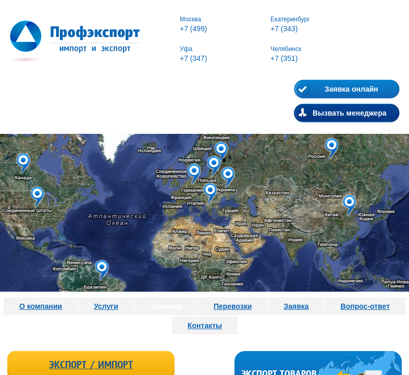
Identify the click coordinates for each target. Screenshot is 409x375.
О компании (40, 306)
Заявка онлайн (351, 89)
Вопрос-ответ (365, 306)
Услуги (106, 306)
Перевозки (233, 306)
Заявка (295, 306)
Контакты (205, 325)
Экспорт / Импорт (91, 365)
